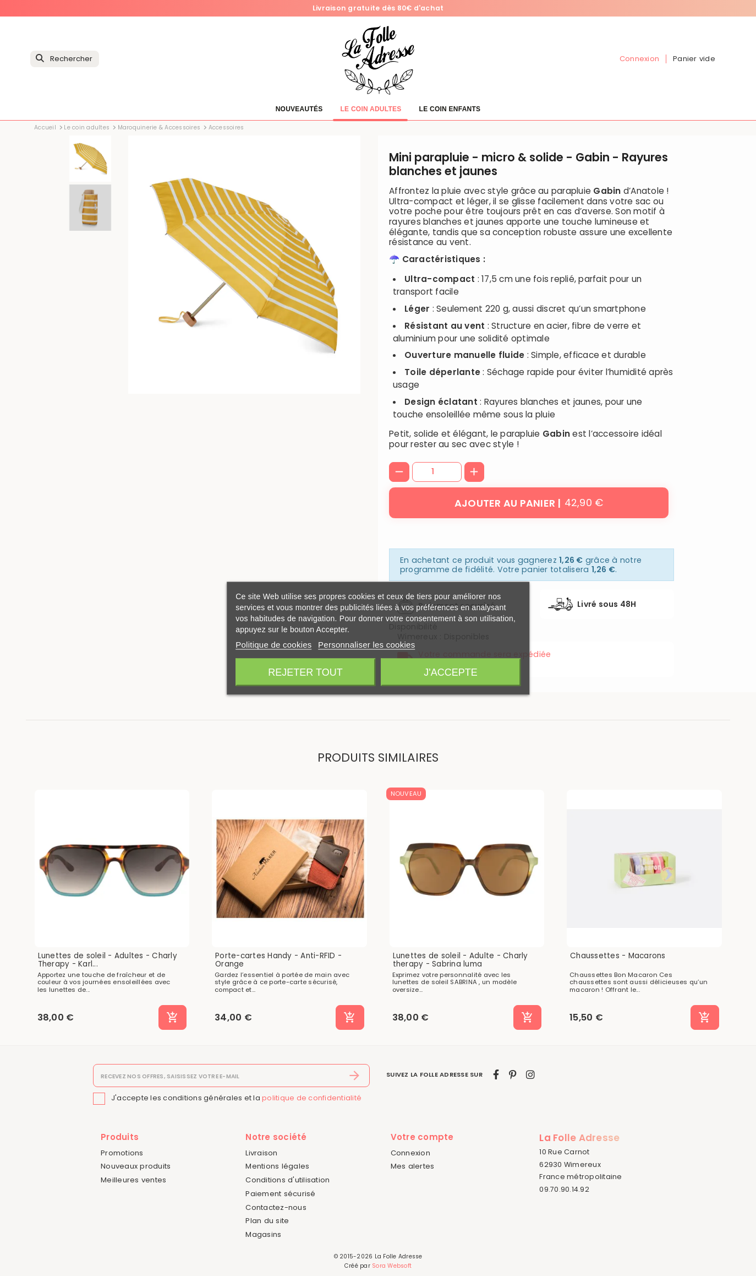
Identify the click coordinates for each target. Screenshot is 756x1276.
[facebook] (496, 1075)
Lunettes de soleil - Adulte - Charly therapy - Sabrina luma (460, 960)
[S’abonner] (354, 1075)
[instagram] (530, 1075)
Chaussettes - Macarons (618, 956)
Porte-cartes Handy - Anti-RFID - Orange (278, 960)
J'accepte (450, 671)
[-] (399, 472)
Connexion (410, 1153)
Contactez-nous (275, 1207)
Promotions (122, 1153)
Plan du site (267, 1220)
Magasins (263, 1234)
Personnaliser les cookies (366, 644)
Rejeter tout (305, 671)
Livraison (261, 1153)
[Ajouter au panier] (529, 502)
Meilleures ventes (133, 1180)
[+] (474, 472)
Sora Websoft (392, 1266)
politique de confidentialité (311, 1098)
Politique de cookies (273, 644)
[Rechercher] (64, 59)
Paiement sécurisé (280, 1193)
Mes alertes (413, 1166)
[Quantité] (437, 472)
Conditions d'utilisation (287, 1180)
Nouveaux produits (136, 1166)
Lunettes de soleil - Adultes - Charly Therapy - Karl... (107, 960)
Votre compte (422, 1137)
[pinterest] (512, 1075)
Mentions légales (277, 1166)
